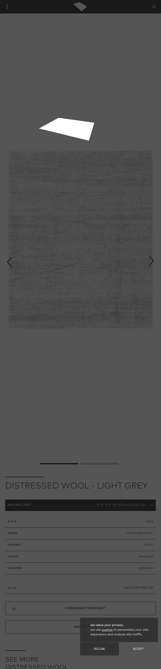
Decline (99, 648)
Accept (138, 648)
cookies (107, 629)
